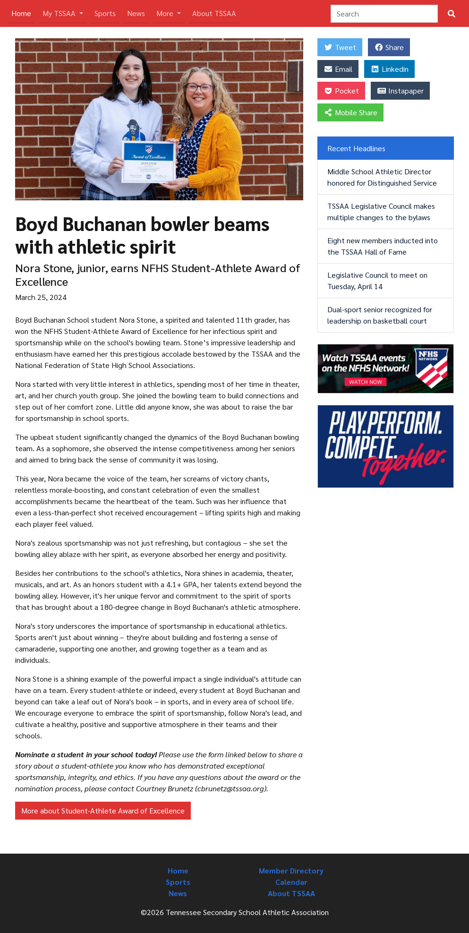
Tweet (340, 47)
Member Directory (291, 870)
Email (338, 69)
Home (23, 12)
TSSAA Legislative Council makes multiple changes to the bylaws (381, 211)
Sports (105, 13)
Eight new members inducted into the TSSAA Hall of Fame (382, 246)
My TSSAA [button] (60, 13)
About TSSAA (214, 13)
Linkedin (389, 69)
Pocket (341, 90)
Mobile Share (350, 112)
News (136, 13)
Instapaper (400, 90)
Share (389, 47)
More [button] (165, 13)
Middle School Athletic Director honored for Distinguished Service (382, 177)
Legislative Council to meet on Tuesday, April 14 (377, 280)
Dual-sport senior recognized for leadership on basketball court (379, 314)
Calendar (291, 882)
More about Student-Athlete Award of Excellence (103, 810)
